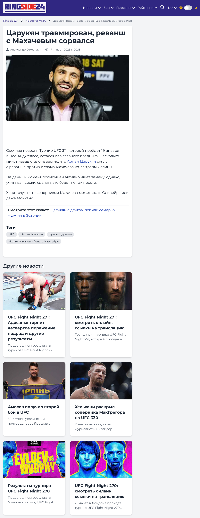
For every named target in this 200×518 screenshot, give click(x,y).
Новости (90, 8)
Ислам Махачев (32, 234)
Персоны (123, 8)
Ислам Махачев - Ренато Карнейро (34, 241)
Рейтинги (146, 8)
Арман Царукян (81, 161)
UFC (11, 234)
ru (170, 8)
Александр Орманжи (25, 49)
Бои (106, 8)
